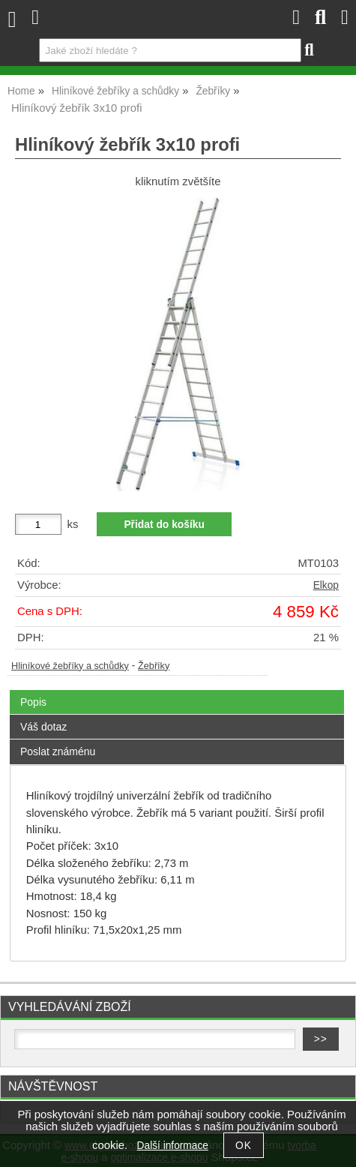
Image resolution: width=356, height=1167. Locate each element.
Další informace (172, 1145)
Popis (33, 702)
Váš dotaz (43, 727)
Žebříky (153, 666)
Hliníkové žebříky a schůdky (70, 666)
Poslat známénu (57, 752)
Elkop (326, 585)
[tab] (177, 690)
